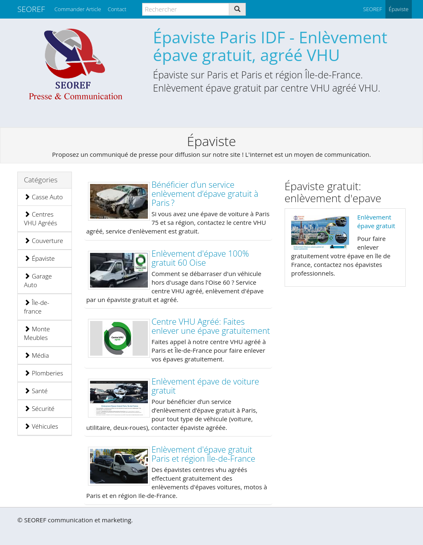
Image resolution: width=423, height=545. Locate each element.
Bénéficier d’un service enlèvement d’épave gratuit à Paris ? (205, 193)
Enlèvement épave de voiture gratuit (205, 386)
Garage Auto (38, 280)
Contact (117, 9)
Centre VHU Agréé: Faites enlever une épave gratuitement (211, 326)
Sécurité (39, 408)
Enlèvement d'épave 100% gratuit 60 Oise (200, 258)
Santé (36, 391)
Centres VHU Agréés (40, 218)
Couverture (43, 240)
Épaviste (39, 258)
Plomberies (43, 373)
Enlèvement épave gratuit (376, 221)
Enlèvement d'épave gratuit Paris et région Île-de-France (203, 454)
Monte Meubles (37, 333)
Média (36, 355)
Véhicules (41, 426)
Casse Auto (43, 197)
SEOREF (31, 9)
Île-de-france (36, 306)
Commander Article (78, 9)
